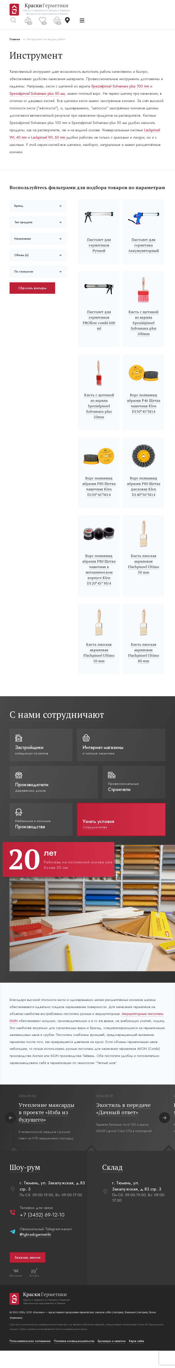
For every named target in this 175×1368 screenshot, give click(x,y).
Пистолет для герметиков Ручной (99, 252)
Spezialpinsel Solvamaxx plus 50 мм (37, 93)
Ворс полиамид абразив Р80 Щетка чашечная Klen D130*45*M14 (99, 493)
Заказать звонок (28, 1275)
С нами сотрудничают (57, 721)
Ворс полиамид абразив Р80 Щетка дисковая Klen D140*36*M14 (143, 493)
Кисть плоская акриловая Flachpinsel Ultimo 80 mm (143, 659)
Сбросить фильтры (33, 295)
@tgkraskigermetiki (35, 1251)
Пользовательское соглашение (30, 1358)
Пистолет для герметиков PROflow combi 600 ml (99, 327)
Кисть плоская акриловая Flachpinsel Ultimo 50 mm (98, 659)
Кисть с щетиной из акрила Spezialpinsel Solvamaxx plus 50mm (99, 412)
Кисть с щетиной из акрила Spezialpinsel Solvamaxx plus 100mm (143, 329)
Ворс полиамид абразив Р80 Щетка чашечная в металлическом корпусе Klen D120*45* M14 (99, 576)
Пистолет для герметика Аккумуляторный (143, 252)
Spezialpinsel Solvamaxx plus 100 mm (120, 86)
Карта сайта (136, 1358)
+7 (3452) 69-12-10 (42, 1232)
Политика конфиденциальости (74, 1358)
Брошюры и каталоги (112, 1358)
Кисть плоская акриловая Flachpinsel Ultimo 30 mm (143, 571)
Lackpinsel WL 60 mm (48, 137)
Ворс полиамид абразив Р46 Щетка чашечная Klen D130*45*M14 (143, 410)
